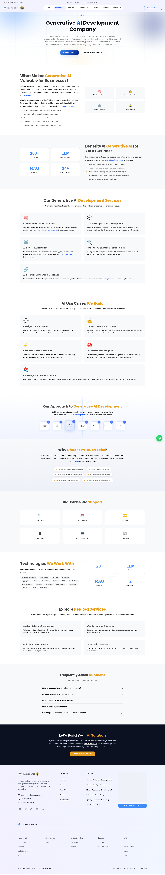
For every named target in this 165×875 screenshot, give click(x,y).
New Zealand (102, 848)
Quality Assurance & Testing (97, 801)
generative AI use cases (114, 160)
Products (72, 8)
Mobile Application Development (99, 791)
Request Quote (153, 8)
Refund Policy (142, 870)
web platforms (109, 279)
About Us (63, 791)
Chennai (21, 848)
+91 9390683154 (92, 2)
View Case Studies (93, 52)
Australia (100, 844)
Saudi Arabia (129, 848)
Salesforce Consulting (95, 796)
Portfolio (97, 8)
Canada (48, 844)
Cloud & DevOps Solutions (96, 786)
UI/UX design (29, 95)
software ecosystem (68, 106)
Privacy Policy (116, 870)
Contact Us (116, 8)
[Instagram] (37, 810)
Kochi (20, 857)
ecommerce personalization (47, 230)
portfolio (75, 463)
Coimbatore (23, 852)
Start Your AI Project (82, 755)
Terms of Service (129, 870)
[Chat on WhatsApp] (159, 437)
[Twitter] (26, 810)
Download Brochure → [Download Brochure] (132, 808)
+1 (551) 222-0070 (74, 2)
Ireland (73, 848)
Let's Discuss (69, 52)
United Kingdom (77, 839)
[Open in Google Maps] (132, 786)
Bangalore (22, 844)
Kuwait (126, 857)
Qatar (126, 852)
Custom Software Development (99, 781)
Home (49, 8)
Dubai (126, 844)
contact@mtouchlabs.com (30, 796)
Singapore (101, 839)
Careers (106, 8)
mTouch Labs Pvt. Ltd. (30, 870)
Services (60, 8)
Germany (74, 844)
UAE (125, 839)
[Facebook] (31, 810)
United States (50, 839)
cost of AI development (76, 415)
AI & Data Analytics (93, 806)
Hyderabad (22, 839)
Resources (85, 8)
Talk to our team (90, 745)
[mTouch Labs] (13, 8)
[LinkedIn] (20, 810)
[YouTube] (42, 810)
